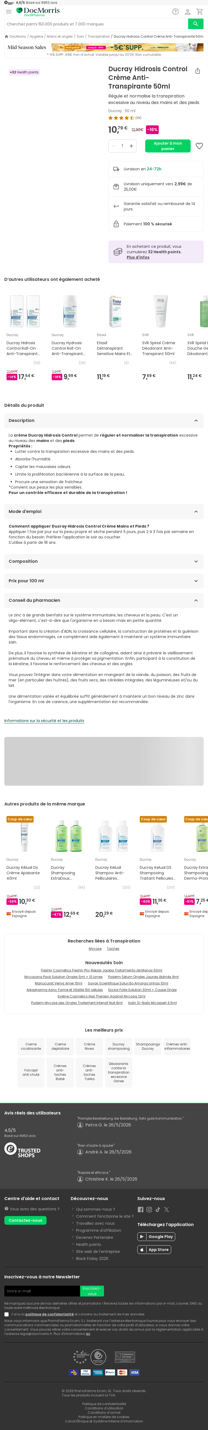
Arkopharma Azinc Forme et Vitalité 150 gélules (65, 989)
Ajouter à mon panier (168, 146)
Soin (80, 36)
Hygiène (36, 36)
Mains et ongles (60, 36)
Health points (88, 1244)
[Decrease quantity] (113, 146)
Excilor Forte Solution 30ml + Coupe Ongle (142, 989)
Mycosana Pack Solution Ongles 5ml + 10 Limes (63, 976)
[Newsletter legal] (7, 1314)
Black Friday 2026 (92, 1258)
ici (88, 1333)
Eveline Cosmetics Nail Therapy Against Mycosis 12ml (101, 996)
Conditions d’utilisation (104, 1408)
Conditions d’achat (104, 1412)
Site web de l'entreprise (98, 1251)
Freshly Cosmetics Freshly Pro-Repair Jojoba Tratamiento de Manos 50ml (101, 970)
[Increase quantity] (131, 146)
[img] (156, 118)
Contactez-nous (25, 1220)
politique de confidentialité (49, 1314)
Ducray (115, 110)
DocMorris (18, 36)
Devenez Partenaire (94, 1237)
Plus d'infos (138, 257)
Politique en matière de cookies (104, 1417)
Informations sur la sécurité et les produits (44, 720)
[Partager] (198, 71)
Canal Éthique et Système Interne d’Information (104, 1421)
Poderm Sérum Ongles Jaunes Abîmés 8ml (143, 976)
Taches (113, 948)
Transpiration (99, 36)
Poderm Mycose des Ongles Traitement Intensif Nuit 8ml (77, 1002)
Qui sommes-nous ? (95, 1209)
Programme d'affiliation (98, 1230)
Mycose (95, 948)
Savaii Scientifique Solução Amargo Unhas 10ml (128, 983)
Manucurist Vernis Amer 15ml (58, 983)
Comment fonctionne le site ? (105, 1216)
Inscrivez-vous (92, 1291)
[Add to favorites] (199, 146)
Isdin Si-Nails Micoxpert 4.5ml (152, 1002)
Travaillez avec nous (95, 1223)
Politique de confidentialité (104, 1404)
